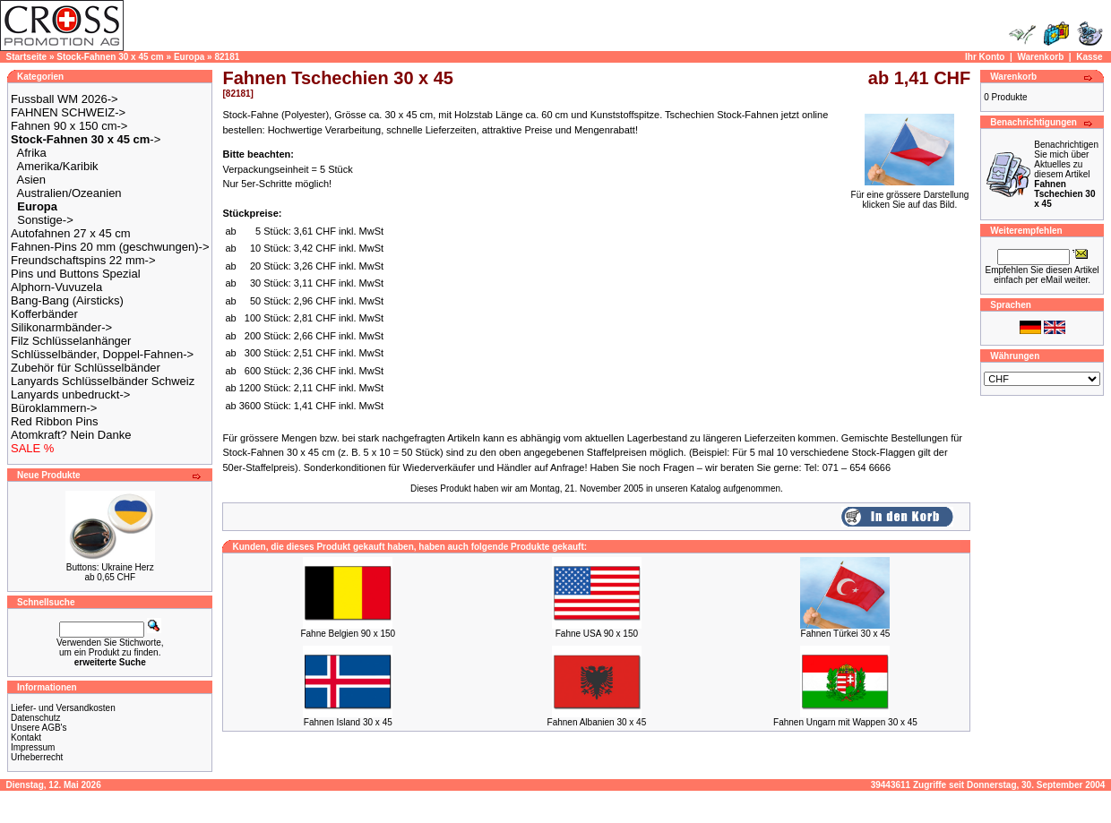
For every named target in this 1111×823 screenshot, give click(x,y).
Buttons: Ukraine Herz (110, 567)
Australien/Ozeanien (69, 193)
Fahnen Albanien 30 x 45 (597, 722)
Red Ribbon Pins (55, 421)
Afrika (32, 152)
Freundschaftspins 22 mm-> (83, 260)
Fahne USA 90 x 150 (597, 634)
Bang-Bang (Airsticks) (67, 300)
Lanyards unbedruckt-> (70, 394)
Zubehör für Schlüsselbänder (85, 367)
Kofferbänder (44, 314)
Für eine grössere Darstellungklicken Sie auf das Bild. (910, 196)
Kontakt (26, 737)
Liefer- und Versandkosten (63, 708)
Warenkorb (1040, 57)
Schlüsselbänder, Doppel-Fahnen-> (102, 354)
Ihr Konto (984, 57)
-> (85, 139)
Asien (32, 179)
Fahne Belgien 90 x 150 (347, 634)
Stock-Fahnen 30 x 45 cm (110, 57)
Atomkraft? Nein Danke (71, 435)
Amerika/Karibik (58, 166)
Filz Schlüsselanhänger (71, 340)
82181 (226, 57)
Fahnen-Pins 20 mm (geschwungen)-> (110, 246)
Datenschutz (36, 718)
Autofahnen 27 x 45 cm (71, 233)
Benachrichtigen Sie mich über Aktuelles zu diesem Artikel (1066, 174)
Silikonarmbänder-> (61, 327)
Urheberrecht (37, 757)
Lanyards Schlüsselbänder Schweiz (102, 381)
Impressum (33, 747)
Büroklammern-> (54, 408)
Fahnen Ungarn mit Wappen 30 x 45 (845, 722)
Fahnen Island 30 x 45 (348, 722)
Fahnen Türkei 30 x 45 (846, 634)
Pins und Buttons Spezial (76, 273)
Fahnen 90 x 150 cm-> (69, 126)
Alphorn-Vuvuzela (56, 287)
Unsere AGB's (39, 728)
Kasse (1089, 57)
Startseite (26, 57)
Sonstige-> (45, 220)
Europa (189, 57)
